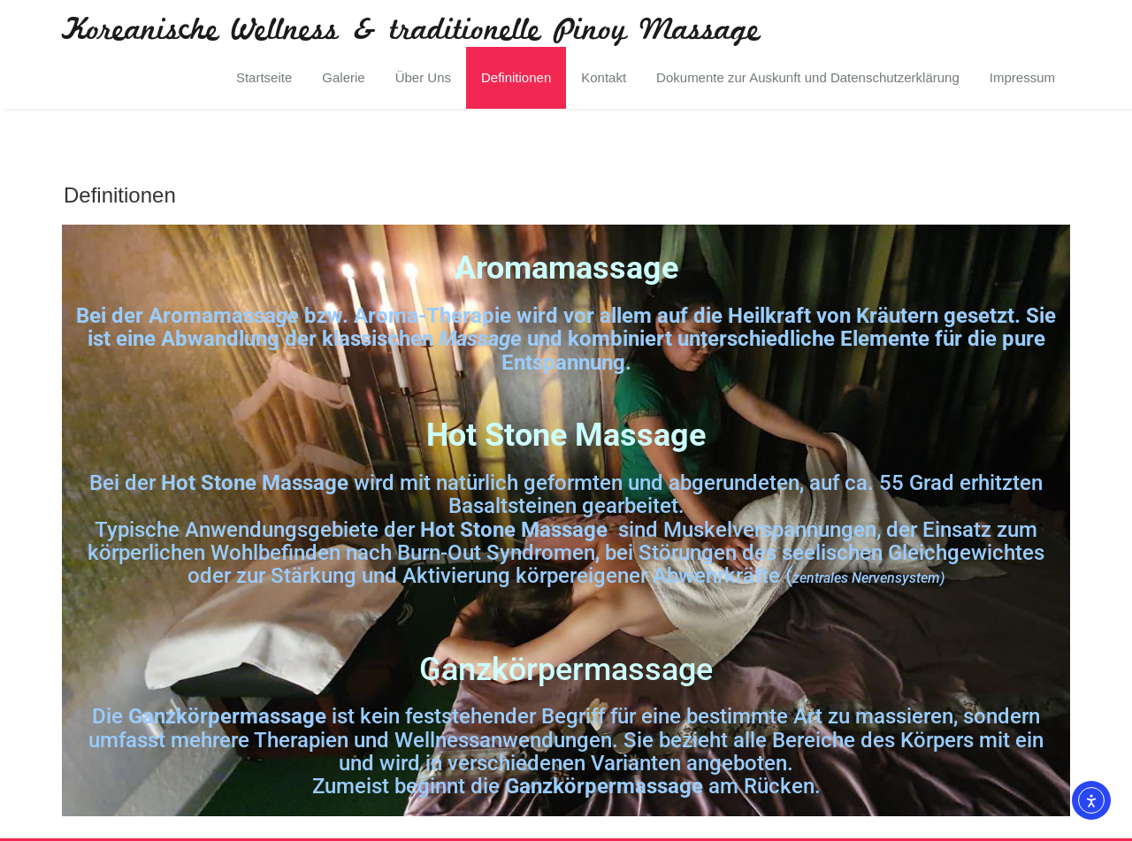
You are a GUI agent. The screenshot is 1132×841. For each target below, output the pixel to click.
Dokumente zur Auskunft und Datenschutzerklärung (808, 77)
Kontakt (603, 77)
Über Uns (423, 77)
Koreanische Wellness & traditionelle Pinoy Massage (411, 31)
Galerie (343, 77)
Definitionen (516, 77)
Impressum (1022, 77)
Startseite (264, 77)
